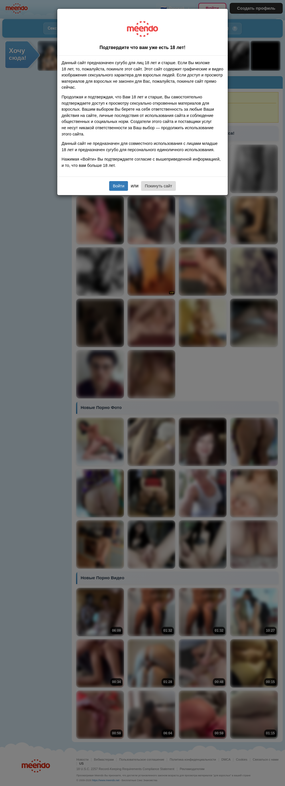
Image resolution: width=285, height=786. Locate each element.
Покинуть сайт (158, 186)
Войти (118, 186)
